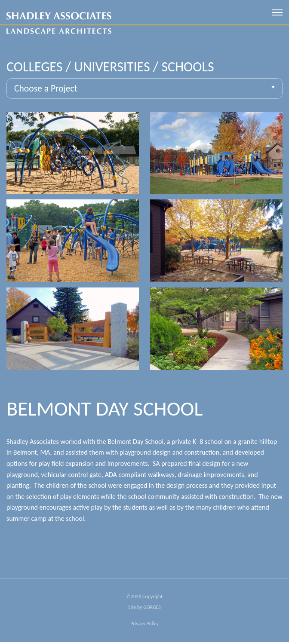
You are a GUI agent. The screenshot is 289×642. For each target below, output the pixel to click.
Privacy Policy (144, 624)
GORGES (152, 607)
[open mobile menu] (277, 12)
